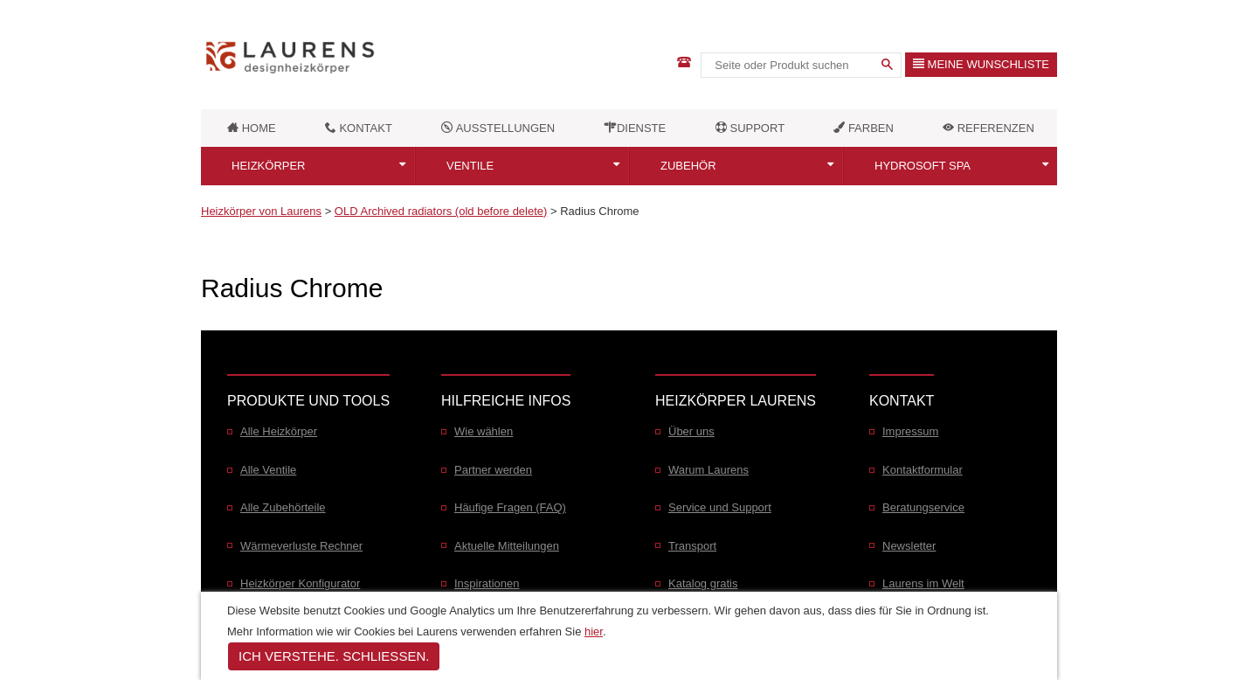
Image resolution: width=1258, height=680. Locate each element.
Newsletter (909, 545)
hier (593, 631)
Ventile (470, 165)
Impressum (910, 431)
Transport (692, 545)
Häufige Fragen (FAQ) (510, 507)
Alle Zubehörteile (283, 507)
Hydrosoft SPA (922, 165)
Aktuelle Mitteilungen (506, 545)
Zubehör (688, 165)
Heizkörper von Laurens (261, 211)
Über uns (691, 431)
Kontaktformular (922, 469)
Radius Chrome (599, 211)
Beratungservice (923, 507)
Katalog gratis (703, 583)
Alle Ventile (268, 469)
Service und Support (719, 507)
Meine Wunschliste (981, 64)
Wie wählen (483, 431)
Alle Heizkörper (278, 431)
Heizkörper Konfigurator (300, 583)
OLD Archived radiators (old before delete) (441, 211)
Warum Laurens (708, 469)
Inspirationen (486, 583)
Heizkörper (269, 165)
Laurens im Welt (923, 583)
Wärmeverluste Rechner (301, 545)
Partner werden (493, 469)
